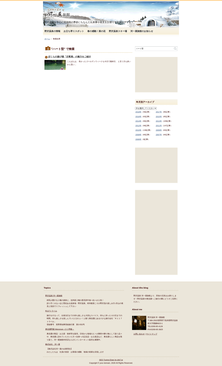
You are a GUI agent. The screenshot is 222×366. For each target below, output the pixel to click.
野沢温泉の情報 (52, 31)
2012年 (138, 126)
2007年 (159, 135)
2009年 (159, 130)
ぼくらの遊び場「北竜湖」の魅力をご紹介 (69, 56)
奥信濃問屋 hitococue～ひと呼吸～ (59, 329)
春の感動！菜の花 (96, 31)
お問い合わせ (139, 334)
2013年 (159, 121)
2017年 (159, 112)
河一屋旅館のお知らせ (141, 31)
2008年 (138, 135)
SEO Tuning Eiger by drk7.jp (111, 360)
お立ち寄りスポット (74, 31)
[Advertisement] (156, 74)
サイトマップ (151, 334)
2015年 (159, 116)
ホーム (47, 39)
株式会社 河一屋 (52, 344)
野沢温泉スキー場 (118, 31)
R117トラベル (51, 311)
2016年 (138, 116)
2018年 (138, 112)
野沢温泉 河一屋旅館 (53, 296)
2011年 (159, 126)
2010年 (138, 130)
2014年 (138, 121)
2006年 (138, 139)
